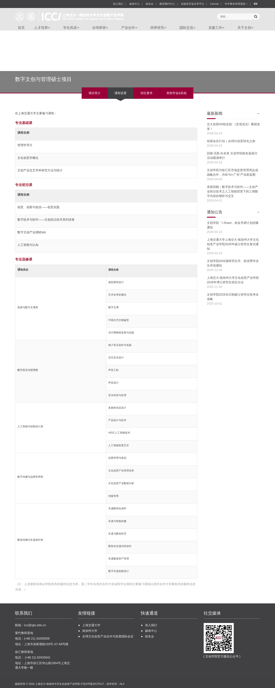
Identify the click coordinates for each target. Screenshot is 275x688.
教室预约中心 (167, 3)
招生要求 (147, 93)
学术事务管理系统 (236, 3)
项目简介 (95, 93)
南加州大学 (89, 630)
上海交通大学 (91, 625)
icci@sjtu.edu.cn (35, 625)
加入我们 (118, 3)
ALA (121, 683)
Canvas (214, 3)
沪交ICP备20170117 (92, 683)
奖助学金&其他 (176, 93)
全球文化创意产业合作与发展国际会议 (107, 636)
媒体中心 (134, 3)
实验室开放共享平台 (192, 3)
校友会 (149, 3)
